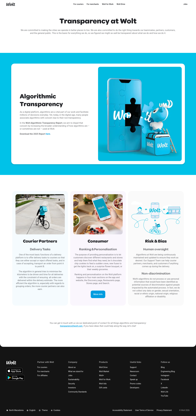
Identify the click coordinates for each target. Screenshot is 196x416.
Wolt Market (104, 371)
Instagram (165, 375)
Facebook (165, 379)
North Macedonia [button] (15, 410)
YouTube (164, 396)
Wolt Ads (103, 384)
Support (133, 367)
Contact (133, 375)
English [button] (31, 410)
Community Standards (77, 392)
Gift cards (103, 388)
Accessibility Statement (122, 410)
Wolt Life (164, 392)
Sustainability (73, 379)
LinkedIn (164, 388)
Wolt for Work (104, 379)
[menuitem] (78, 4)
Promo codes (135, 384)
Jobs (70, 375)
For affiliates (42, 375)
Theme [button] (43, 410)
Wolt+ (101, 375)
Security (71, 384)
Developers (134, 388)
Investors (72, 388)
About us (72, 367)
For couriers (42, 367)
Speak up (134, 379)
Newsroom (134, 371)
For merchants (43, 371)
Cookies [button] (55, 410)
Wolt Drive (103, 367)
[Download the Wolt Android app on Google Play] (15, 377)
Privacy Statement (164, 410)
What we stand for (75, 371)
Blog (163, 367)
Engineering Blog (168, 371)
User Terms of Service (144, 410)
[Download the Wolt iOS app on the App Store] (14, 370)
